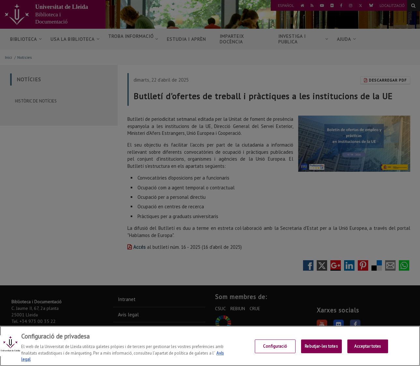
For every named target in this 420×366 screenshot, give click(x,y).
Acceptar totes (367, 346)
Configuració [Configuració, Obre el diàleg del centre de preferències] (275, 346)
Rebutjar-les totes (321, 346)
